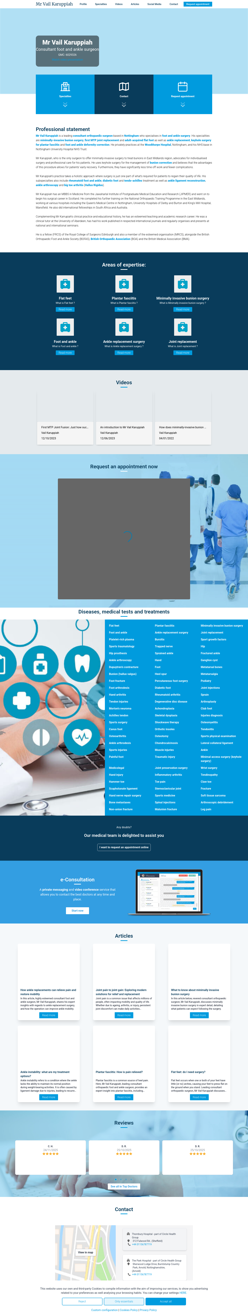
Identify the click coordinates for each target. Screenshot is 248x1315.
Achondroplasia (164, 708)
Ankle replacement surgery (171, 632)
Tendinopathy (209, 774)
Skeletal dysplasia (166, 715)
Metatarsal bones (211, 667)
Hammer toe (116, 781)
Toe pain (160, 781)
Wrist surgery (209, 768)
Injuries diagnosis (212, 715)
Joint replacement (212, 632)
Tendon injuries (118, 701)
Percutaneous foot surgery (171, 681)
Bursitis (159, 639)
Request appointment (197, 4)
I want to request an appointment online (124, 847)
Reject (82, 1301)
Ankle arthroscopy (120, 660)
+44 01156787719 (142, 1244)
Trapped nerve (164, 646)
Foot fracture (117, 681)
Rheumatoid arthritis (167, 694)
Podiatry (206, 681)
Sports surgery (118, 722)
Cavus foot (115, 729)
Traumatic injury (165, 756)
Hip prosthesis (118, 653)
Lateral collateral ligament (217, 743)
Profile (83, 4)
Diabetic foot (163, 687)
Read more (65, 309)
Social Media (154, 4)
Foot (157, 667)
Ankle (204, 750)
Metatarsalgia (209, 674)
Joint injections (210, 687)
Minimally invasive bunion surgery (222, 625)
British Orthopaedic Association (111, 239)
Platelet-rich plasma (121, 639)
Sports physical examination (218, 736)
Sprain (205, 694)
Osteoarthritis (117, 736)
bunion (154, 162)
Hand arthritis (117, 694)
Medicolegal (116, 768)
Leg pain (206, 809)
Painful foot (116, 756)
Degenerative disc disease (171, 701)
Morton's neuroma (120, 708)
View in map (85, 1252)
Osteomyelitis (209, 722)
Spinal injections (165, 802)
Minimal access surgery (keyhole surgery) (221, 759)
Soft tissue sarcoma (213, 795)
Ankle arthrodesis (120, 743)
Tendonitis (207, 729)
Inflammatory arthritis (168, 774)
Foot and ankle (118, 632)
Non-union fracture (121, 809)
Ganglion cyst (209, 660)
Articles (135, 4)
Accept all (166, 1301)
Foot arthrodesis (119, 687)
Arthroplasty (208, 701)
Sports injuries (118, 750)
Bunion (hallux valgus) (123, 674)
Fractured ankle (210, 653)
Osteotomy (161, 736)
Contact (174, 4)
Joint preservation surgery (171, 768)
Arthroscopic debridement (217, 802)
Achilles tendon (118, 715)
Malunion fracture (166, 809)
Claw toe (206, 781)
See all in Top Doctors (124, 1186)
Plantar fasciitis (164, 625)
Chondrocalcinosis (166, 743)
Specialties (101, 4)
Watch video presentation (67, 59)
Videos (118, 4)
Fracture (206, 788)
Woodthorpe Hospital (158, 144)
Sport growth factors (213, 639)
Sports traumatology (121, 646)
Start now (77, 910)
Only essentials (124, 1301)
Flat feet (114, 625)
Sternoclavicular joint (168, 788)
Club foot (206, 708)
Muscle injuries (164, 750)
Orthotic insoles (164, 729)
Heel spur (161, 674)
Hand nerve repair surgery (125, 795)
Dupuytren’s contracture (123, 667)
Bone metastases (120, 802)
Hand (158, 660)
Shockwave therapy (167, 722)
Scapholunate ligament (123, 788)
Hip (203, 646)
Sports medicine (165, 795)
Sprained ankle (164, 653)
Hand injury (116, 774)
